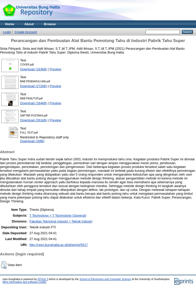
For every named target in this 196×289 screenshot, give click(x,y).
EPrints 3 (43, 279)
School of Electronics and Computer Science (105, 279)
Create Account (26, 32)
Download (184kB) (33, 103)
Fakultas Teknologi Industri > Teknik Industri (60, 221)
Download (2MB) (32, 141)
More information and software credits (24, 282)
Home (9, 24)
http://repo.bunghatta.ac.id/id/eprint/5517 (58, 245)
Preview (55, 69)
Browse (50, 24)
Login (7, 32)
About (29, 24)
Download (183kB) (33, 69)
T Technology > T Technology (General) (57, 215)
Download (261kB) (33, 120)
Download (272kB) (33, 86)
